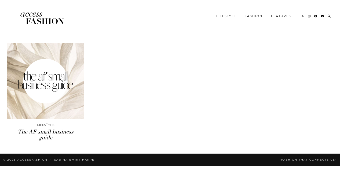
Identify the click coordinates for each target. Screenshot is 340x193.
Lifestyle (226, 16)
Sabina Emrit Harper (75, 159)
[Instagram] (309, 16)
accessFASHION (32, 159)
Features (281, 16)
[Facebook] (316, 16)
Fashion (253, 16)
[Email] (322, 16)
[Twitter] (303, 16)
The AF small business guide (46, 134)
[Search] (329, 16)
